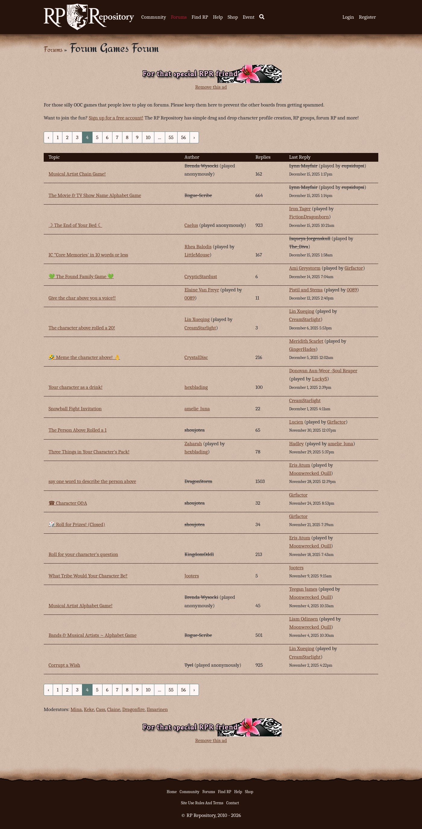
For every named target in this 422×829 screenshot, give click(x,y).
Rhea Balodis (198, 246)
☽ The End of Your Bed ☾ (75, 225)
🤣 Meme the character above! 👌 (84, 357)
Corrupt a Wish (64, 665)
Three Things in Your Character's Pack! (89, 452)
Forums (179, 17)
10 (148, 137)
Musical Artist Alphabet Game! (80, 605)
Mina (76, 709)
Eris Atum (299, 465)
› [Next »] (194, 137)
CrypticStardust (200, 276)
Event (248, 17)
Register (367, 17)
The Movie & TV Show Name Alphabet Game (95, 195)
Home (172, 791)
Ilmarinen (157, 709)
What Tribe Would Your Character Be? (88, 576)
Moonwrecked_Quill (310, 473)
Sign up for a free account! (116, 118)
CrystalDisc (196, 357)
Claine (113, 709)
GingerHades (302, 349)
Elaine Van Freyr (201, 290)
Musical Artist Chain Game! (77, 174)
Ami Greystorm (304, 268)
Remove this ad (211, 87)
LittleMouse (196, 255)
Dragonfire (133, 709)
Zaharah (193, 443)
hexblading (196, 387)
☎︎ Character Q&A (68, 503)
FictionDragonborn (309, 217)
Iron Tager (300, 208)
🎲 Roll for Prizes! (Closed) (77, 524)
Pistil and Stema (306, 290)
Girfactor (354, 268)
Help (218, 17)
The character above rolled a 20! (82, 328)
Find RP (199, 17)
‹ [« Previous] (48, 137)
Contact (232, 803)
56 (183, 137)
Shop (233, 17)
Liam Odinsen (303, 619)
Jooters (191, 576)
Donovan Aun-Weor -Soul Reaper (323, 370)
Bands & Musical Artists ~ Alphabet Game (93, 635)
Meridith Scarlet (306, 341)
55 (171, 137)
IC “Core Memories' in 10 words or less (88, 255)
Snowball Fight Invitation (75, 408)
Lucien (296, 422)
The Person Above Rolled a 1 (77, 430)
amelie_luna (197, 408)
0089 (189, 298)
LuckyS (319, 379)
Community (153, 17)
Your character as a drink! (75, 387)
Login (348, 17)
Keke (89, 709)
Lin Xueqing (196, 319)
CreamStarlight (200, 328)
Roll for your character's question (83, 554)
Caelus (191, 225)
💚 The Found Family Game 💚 (81, 276)
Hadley (296, 443)
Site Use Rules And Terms (202, 803)
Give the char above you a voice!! (82, 298)
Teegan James (303, 589)
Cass (100, 709)
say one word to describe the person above (92, 481)
